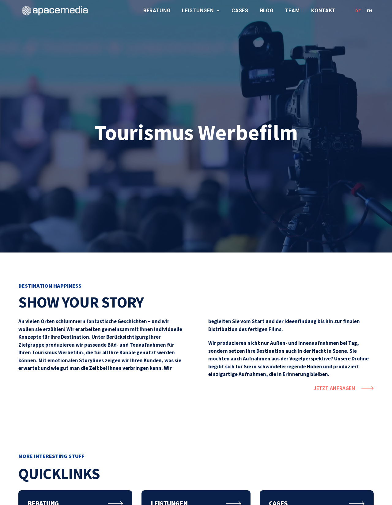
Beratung (157, 10)
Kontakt (323, 10)
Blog (266, 10)
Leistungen (201, 11)
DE (357, 11)
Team (292, 10)
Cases (240, 10)
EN (369, 11)
